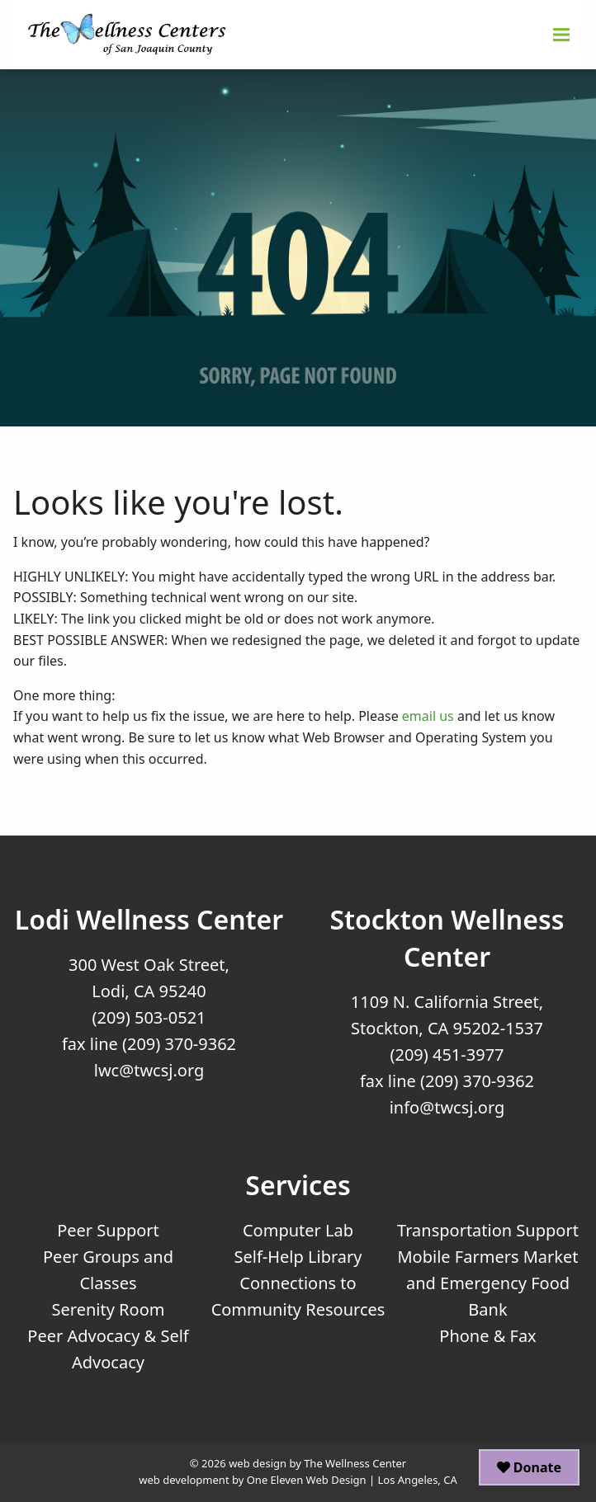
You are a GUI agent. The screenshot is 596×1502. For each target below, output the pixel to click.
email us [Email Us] (428, 716)
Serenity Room (108, 1309)
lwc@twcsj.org (149, 1070)
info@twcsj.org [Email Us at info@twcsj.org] (447, 1107)
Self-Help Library (298, 1256)
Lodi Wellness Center (149, 919)
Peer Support (108, 1230)
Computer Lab (298, 1230)
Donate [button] (529, 1467)
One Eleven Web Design (307, 1479)
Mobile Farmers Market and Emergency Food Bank (487, 1283)
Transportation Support (488, 1230)
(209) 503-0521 (149, 1017)
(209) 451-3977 (447, 1054)
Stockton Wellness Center (446, 938)
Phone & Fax (487, 1336)
